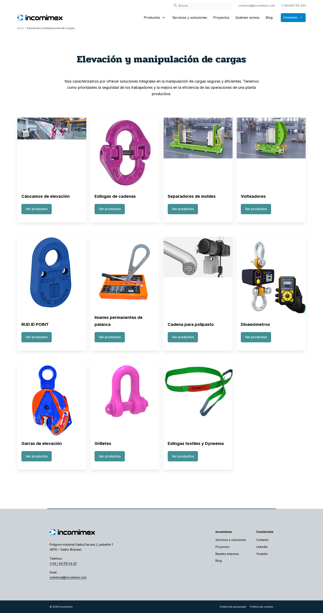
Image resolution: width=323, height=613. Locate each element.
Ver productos (37, 209)
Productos (155, 17)
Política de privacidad (233, 606)
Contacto (262, 540)
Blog (269, 17)
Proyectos (221, 17)
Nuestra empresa (227, 554)
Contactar (293, 17)
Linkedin (262, 547)
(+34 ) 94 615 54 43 (63, 563)
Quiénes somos (247, 17)
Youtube (262, 554)
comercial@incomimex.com (256, 5)
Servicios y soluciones (189, 17)
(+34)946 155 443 (293, 5)
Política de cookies (261, 606)
